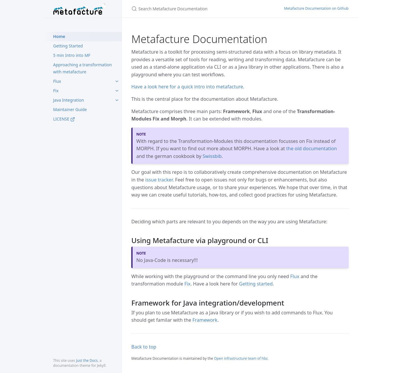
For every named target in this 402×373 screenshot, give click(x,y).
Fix (55, 90)
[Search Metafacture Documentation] (200, 8)
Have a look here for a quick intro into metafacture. (187, 86)
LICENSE (64, 119)
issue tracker (159, 179)
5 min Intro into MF (71, 55)
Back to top (143, 347)
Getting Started (68, 46)
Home (59, 36)
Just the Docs (87, 360)
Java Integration (68, 100)
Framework (205, 320)
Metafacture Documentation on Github (316, 8)
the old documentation (311, 148)
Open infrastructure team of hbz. (241, 358)
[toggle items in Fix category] (117, 90)
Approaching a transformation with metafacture (82, 68)
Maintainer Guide (70, 109)
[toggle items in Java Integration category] (117, 100)
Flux (57, 81)
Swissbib (212, 156)
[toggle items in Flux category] (117, 81)
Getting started (256, 283)
